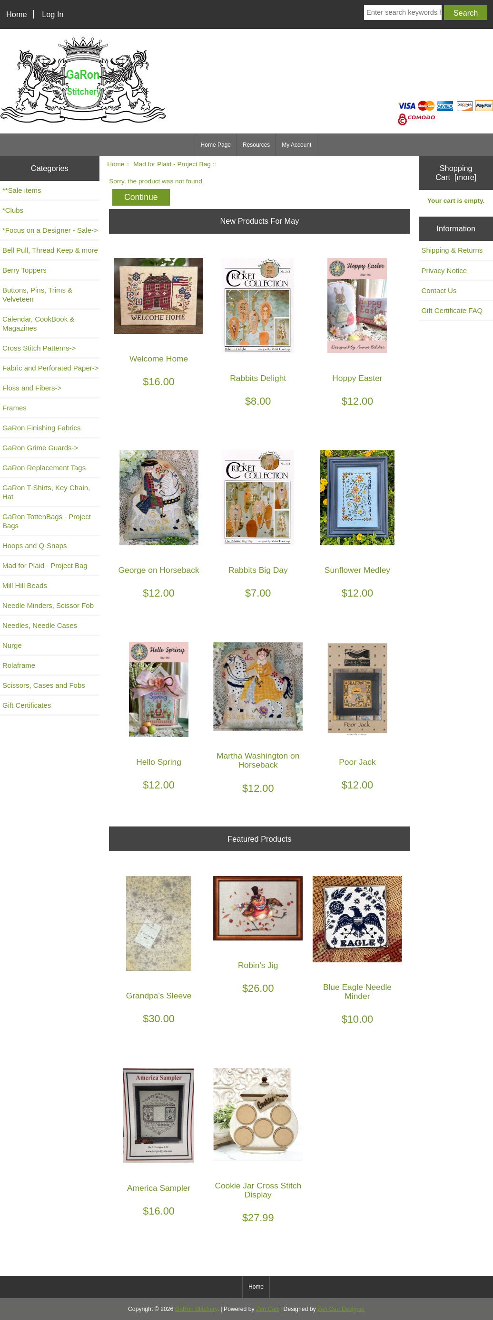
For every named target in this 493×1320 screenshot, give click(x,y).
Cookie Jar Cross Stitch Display (258, 1190)
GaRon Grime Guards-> (40, 448)
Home (16, 14)
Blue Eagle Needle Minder (357, 992)
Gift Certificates (26, 705)
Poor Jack (357, 762)
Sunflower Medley (357, 570)
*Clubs (12, 210)
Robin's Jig (258, 965)
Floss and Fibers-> (31, 388)
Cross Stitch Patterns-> (39, 348)
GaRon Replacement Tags (44, 468)
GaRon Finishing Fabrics (41, 428)
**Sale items (21, 190)
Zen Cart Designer (341, 1309)
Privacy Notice (444, 270)
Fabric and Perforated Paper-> (50, 368)
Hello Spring (158, 762)
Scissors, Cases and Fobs (43, 685)
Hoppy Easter (357, 378)
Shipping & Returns (452, 250)
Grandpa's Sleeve (159, 995)
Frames (14, 408)
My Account (296, 145)
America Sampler (158, 1188)
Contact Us (438, 290)
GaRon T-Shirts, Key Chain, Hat (46, 492)
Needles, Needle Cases (39, 625)
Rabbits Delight (258, 378)
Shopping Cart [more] (455, 172)
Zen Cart (267, 1309)
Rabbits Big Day (258, 570)
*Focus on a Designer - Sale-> (50, 230)
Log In (52, 14)
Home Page (216, 145)
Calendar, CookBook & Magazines (38, 323)
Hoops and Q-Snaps (34, 545)
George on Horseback (158, 570)
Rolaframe (18, 665)
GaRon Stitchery (196, 1309)
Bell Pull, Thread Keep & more (50, 250)
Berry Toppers (24, 270)
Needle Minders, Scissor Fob (48, 605)
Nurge (12, 645)
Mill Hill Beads (24, 585)
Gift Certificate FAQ (452, 310)
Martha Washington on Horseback (258, 760)
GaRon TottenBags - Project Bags (46, 521)
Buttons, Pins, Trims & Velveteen (37, 294)
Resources (256, 145)
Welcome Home (158, 358)
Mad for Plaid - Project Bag (171, 164)
